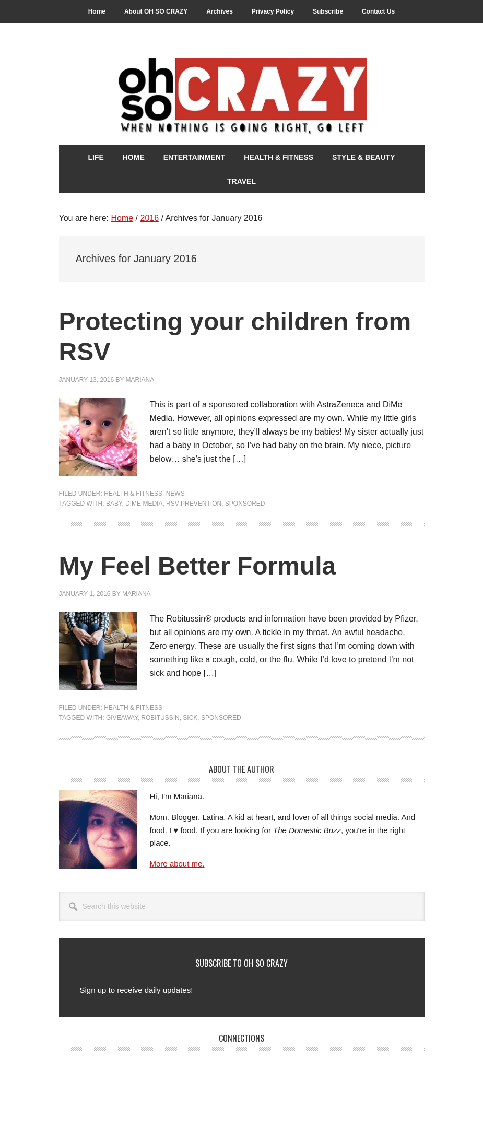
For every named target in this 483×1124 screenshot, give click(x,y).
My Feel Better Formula (197, 566)
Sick (190, 717)
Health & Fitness (133, 493)
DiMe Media (143, 503)
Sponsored (245, 503)
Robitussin (160, 717)
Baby (114, 503)
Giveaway (122, 717)
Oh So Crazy (242, 97)
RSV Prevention (193, 503)
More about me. (177, 863)
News (175, 493)
